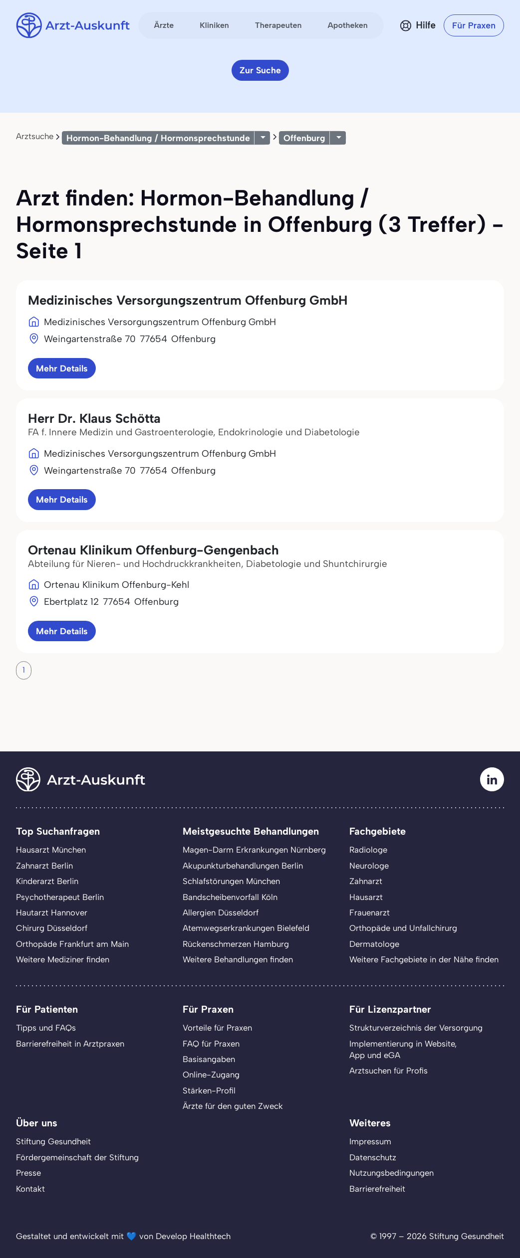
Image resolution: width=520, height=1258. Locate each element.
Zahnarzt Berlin (44, 866)
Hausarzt (366, 897)
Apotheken (347, 25)
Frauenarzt (369, 912)
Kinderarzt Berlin (47, 881)
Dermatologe (374, 944)
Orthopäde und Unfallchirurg (403, 928)
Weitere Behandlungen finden (238, 959)
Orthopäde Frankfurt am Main (72, 944)
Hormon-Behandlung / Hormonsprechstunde (158, 138)
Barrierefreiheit (377, 1189)
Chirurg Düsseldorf (51, 928)
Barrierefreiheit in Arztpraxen (70, 1044)
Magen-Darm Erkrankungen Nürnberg (254, 850)
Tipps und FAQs (46, 1028)
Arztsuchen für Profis (388, 1071)
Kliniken (214, 25)
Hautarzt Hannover (51, 912)
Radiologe (368, 850)
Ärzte (164, 25)
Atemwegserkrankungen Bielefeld (246, 928)
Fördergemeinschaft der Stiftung (77, 1157)
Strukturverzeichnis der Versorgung (416, 1028)
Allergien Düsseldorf (221, 912)
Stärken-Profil (209, 1090)
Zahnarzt (365, 881)
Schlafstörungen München (231, 881)
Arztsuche (34, 136)
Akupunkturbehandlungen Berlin (243, 866)
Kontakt (30, 1189)
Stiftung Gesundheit (53, 1141)
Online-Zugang (211, 1074)
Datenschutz (372, 1157)
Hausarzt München (51, 850)
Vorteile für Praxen (217, 1028)
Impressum (370, 1141)
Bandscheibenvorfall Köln (230, 897)
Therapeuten (278, 25)
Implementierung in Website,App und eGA (403, 1049)
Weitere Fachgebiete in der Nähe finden (424, 959)
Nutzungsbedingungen (391, 1173)
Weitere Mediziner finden (62, 959)
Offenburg (304, 138)
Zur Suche (260, 70)
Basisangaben (209, 1059)
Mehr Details (62, 368)
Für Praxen (474, 25)
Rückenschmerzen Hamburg (236, 944)
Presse (28, 1173)
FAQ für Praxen (211, 1044)
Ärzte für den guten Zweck (233, 1106)
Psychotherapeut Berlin (60, 897)
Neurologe (369, 866)
